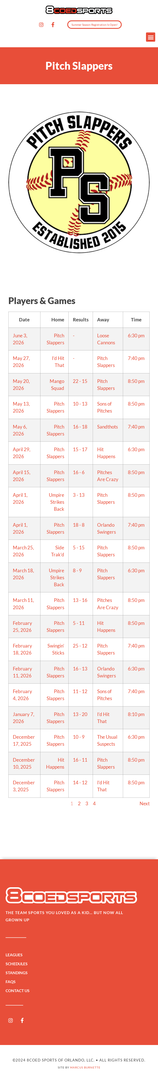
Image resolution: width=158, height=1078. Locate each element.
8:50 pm (136, 381)
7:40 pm (136, 358)
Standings (18, 973)
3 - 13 (79, 495)
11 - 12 (80, 691)
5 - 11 (79, 623)
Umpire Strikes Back (56, 502)
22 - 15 (80, 381)
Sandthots (107, 427)
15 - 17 (80, 449)
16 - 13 (80, 669)
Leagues (15, 955)
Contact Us (18, 990)
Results (80, 320)
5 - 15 (79, 547)
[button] (150, 37)
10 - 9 (79, 737)
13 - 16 (80, 600)
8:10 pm (136, 714)
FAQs (11, 981)
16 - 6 (79, 472)
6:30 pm (136, 335)
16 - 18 (80, 427)
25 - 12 (80, 646)
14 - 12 (80, 782)
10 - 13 (80, 404)
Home (57, 320)
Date (24, 320)
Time (136, 320)
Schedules (18, 964)
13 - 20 (80, 714)
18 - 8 (79, 525)
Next (145, 803)
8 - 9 (77, 570)
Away (103, 320)
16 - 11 (80, 760)
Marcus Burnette (85, 1067)
